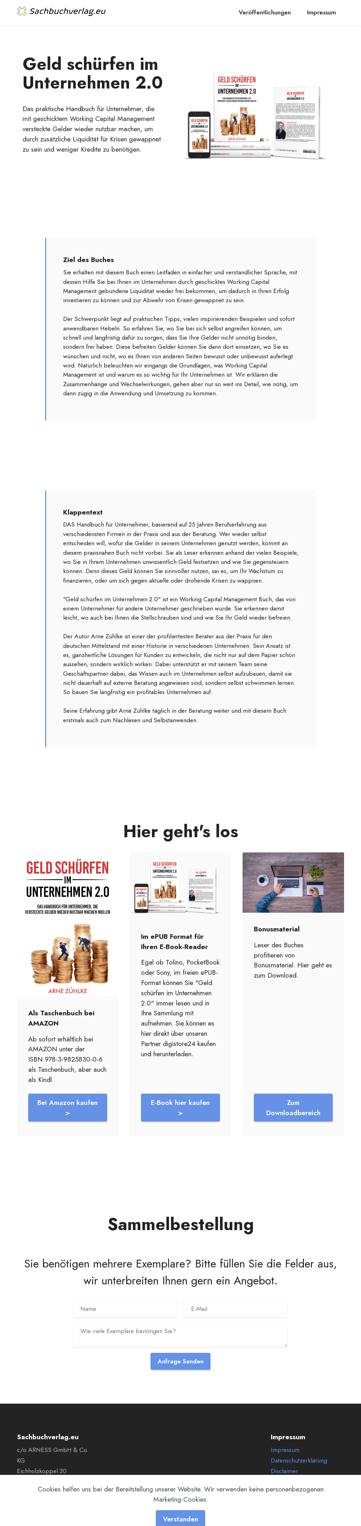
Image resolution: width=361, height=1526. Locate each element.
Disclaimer (284, 1471)
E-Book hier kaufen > (180, 1108)
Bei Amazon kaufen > (67, 1108)
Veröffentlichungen (265, 12)
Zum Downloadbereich (293, 1108)
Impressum (321, 12)
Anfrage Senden (180, 1361)
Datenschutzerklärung (299, 1460)
